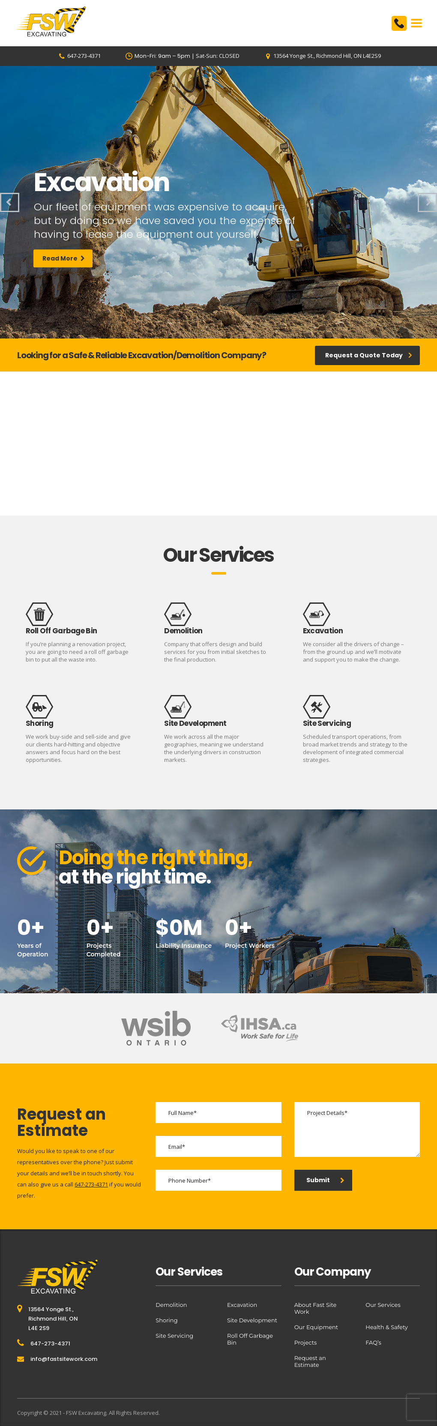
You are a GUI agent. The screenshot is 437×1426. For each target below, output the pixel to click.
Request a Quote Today (368, 355)
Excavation (242, 1304)
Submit (325, 1180)
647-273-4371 (91, 1184)
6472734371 (399, 23)
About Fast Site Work (315, 1308)
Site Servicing (174, 1335)
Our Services (382, 1304)
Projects (305, 1342)
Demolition (171, 1304)
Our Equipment (316, 1327)
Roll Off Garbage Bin (250, 1339)
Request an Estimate (310, 1361)
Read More (63, 268)
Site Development (252, 1320)
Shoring (166, 1320)
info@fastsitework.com (63, 1359)
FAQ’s (373, 1342)
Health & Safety (386, 1327)
